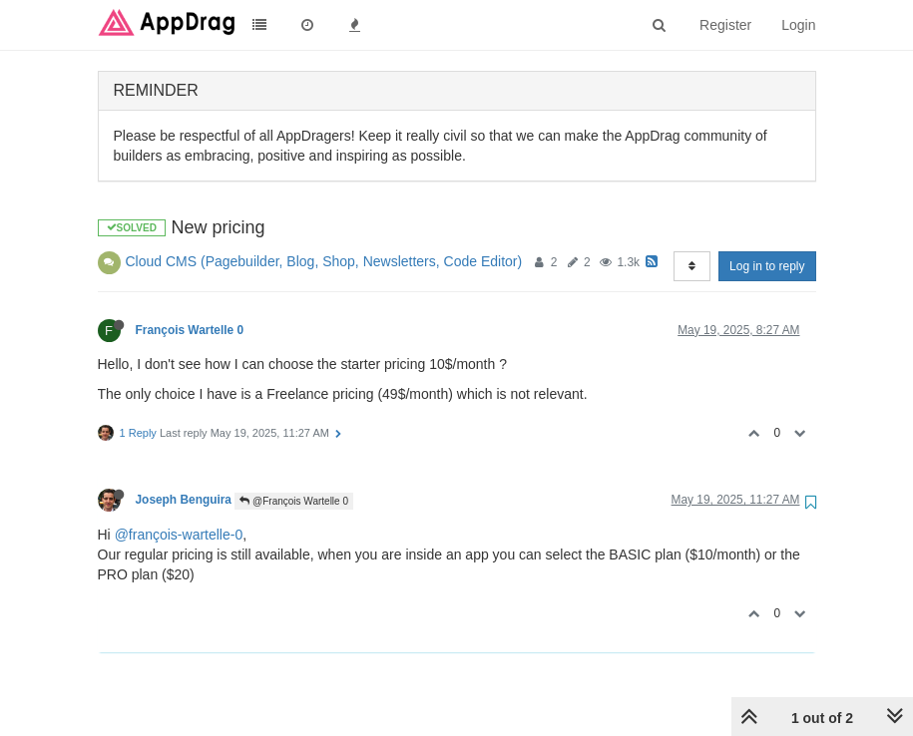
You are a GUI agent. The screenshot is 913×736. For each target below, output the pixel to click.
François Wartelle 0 (190, 330)
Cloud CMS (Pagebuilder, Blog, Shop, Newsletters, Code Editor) (324, 261)
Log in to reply (766, 266)
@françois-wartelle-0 (179, 535)
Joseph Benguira (183, 500)
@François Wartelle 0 (293, 501)
